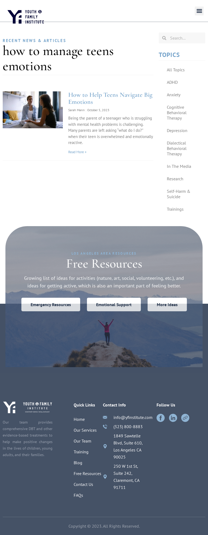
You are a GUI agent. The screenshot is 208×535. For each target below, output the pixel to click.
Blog (78, 462)
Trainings (175, 209)
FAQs (78, 495)
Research (175, 178)
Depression (177, 130)
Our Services (85, 430)
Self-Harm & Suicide (178, 193)
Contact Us (83, 484)
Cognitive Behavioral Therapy (177, 112)
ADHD (172, 82)
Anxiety (173, 94)
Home (79, 419)
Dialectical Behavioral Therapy (177, 148)
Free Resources (87, 473)
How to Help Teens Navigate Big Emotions (110, 98)
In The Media (179, 166)
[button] (199, 11)
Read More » (77, 152)
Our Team (82, 441)
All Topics (176, 69)
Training (81, 451)
